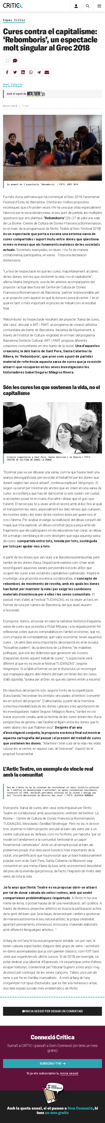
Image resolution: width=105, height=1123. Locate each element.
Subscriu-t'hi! (50, 1063)
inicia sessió (69, 1073)
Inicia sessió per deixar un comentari (54, 1011)
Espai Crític (14, 20)
